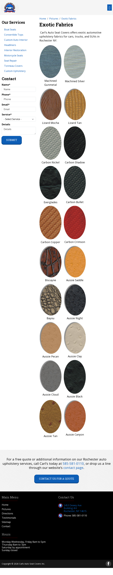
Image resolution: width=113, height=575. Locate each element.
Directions (7, 513)
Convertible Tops (13, 34)
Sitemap (6, 522)
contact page (73, 467)
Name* (6, 84)
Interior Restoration (15, 50)
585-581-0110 (73, 463)
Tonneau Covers (13, 65)
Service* (7, 114)
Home (5, 504)
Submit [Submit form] (11, 140)
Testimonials (9, 517)
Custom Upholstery (15, 71)
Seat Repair (10, 60)
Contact (6, 526)
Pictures (6, 509)
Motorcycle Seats (13, 55)
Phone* (6, 94)
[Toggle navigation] (109, 7)
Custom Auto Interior (16, 39)
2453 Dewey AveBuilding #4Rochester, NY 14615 (75, 508)
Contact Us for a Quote (56, 478)
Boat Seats (10, 29)
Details (6, 124)
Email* (6, 104)
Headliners (10, 45)
